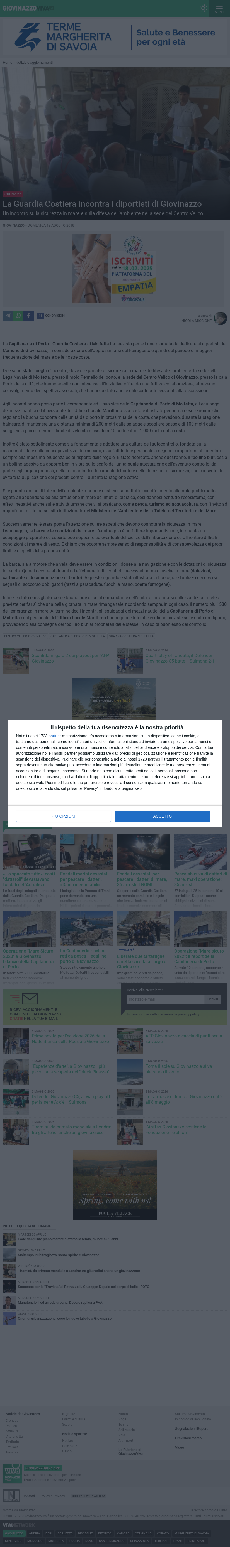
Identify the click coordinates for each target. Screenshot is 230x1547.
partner (55, 736)
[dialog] (115, 773)
